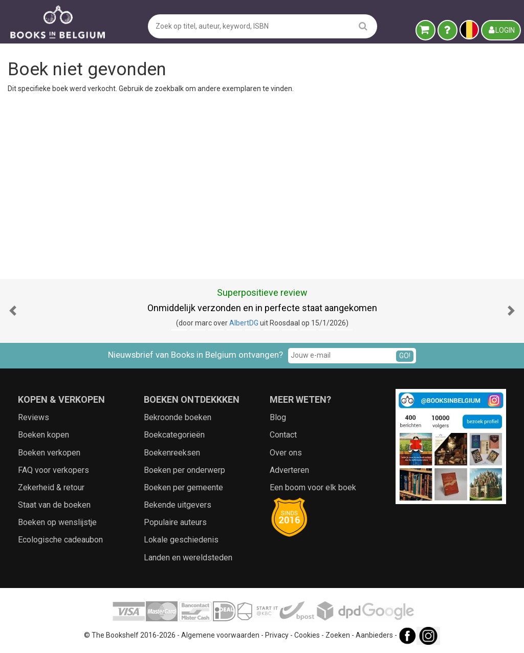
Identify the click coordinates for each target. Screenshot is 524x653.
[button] (13, 311)
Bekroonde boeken (177, 417)
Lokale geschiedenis (181, 540)
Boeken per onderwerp (184, 470)
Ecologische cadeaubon (60, 540)
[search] (363, 26)
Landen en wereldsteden (188, 557)
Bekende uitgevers (177, 505)
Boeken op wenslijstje (57, 522)
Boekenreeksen (172, 453)
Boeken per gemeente (183, 487)
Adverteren (289, 470)
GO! (404, 356)
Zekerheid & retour (51, 487)
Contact (283, 435)
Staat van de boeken (54, 505)
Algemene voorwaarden (220, 635)
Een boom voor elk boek (313, 487)
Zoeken (337, 635)
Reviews (33, 417)
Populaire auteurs (175, 522)
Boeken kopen (43, 435)
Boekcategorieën (174, 435)
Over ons (286, 453)
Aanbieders (374, 635)
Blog (278, 417)
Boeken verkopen (49, 453)
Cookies (307, 635)
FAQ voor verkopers (53, 470)
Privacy (277, 635)
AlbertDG (243, 323)
